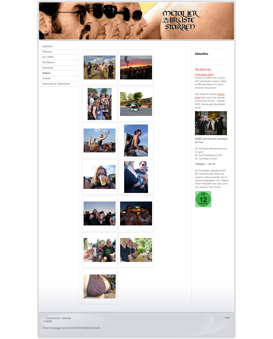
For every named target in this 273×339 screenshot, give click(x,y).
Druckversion (51, 318)
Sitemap (66, 318)
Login (227, 317)
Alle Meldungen (203, 69)
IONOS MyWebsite (82, 328)
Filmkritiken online (204, 74)
